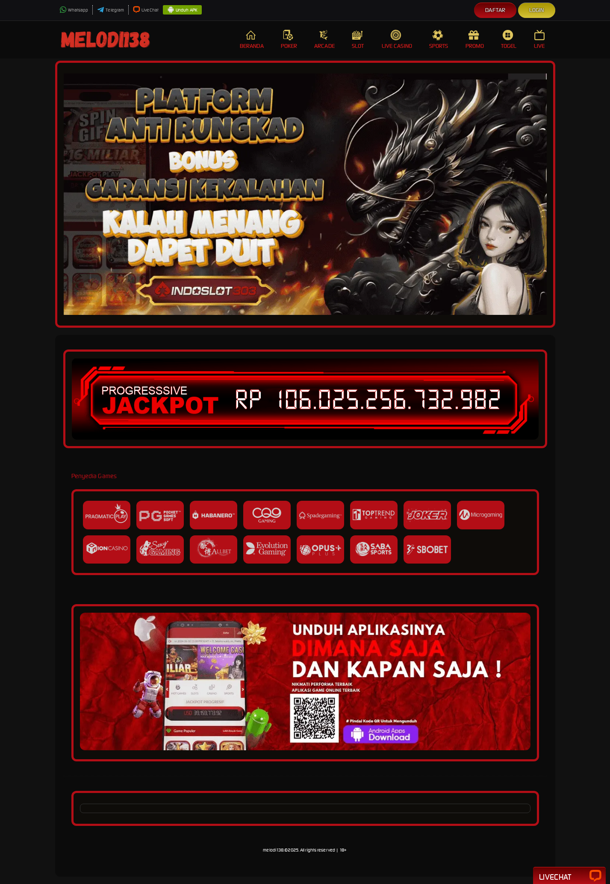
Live (540, 39)
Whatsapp (73, 10)
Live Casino (397, 39)
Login (536, 10)
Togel (509, 39)
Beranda (252, 39)
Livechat (569, 876)
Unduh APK (182, 10)
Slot (358, 39)
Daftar (495, 10)
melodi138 (273, 850)
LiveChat (146, 10)
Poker (289, 39)
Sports (438, 39)
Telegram (110, 10)
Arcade (324, 39)
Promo (475, 39)
